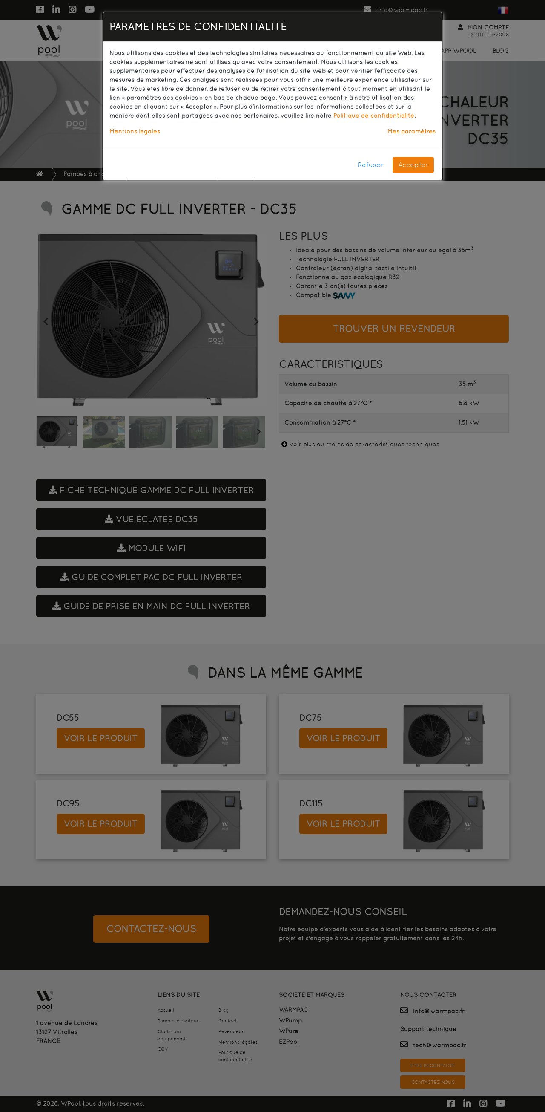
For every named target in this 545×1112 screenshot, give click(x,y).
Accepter (413, 165)
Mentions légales (134, 131)
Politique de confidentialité (373, 115)
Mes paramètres (411, 131)
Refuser (371, 165)
